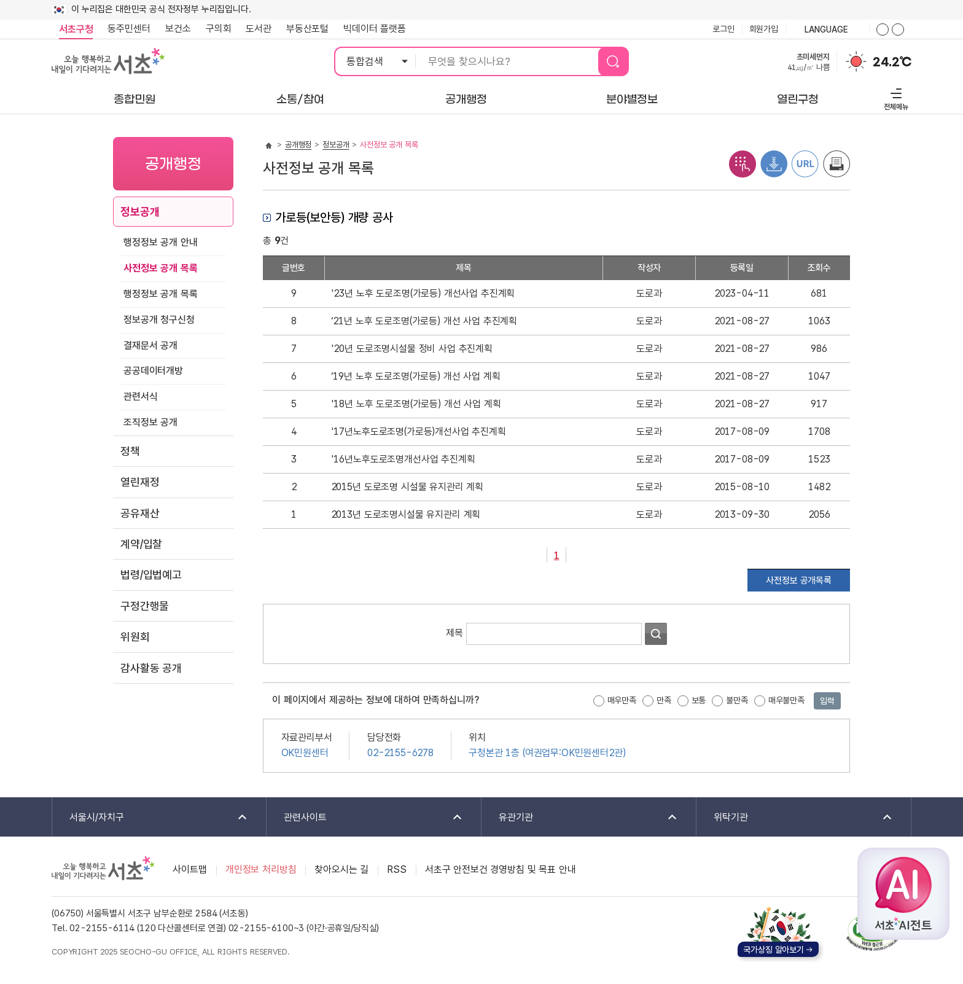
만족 (664, 700)
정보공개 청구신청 (159, 320)
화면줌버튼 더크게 (882, 29)
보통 (699, 700)
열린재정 (139, 481)
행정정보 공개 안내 (160, 242)
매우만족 (621, 700)
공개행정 (298, 144)
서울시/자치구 (150, 817)
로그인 (723, 29)
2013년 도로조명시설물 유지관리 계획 (406, 514)
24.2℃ (892, 62)
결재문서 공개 (150, 345)
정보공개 (139, 211)
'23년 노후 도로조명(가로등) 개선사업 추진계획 (423, 293)
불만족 (737, 700)
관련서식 (140, 396)
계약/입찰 (141, 543)
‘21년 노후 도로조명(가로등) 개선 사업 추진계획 (424, 321)
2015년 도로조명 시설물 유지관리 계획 (407, 487)
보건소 (178, 28)
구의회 (219, 28)
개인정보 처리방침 (261, 869)
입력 (827, 701)
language (827, 30)
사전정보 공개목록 (799, 580)
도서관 (258, 28)
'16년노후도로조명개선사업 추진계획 (403, 459)
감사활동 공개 (151, 668)
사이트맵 (189, 869)
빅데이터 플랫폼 (374, 28)
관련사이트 (365, 817)
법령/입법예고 (151, 574)
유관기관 (580, 817)
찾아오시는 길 (341, 869)
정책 (130, 451)
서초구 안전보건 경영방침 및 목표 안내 (500, 869)
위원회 (135, 636)
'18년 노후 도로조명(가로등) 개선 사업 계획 (416, 404)
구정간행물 (144, 605)
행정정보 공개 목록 (160, 294)
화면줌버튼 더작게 (898, 29)
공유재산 (139, 513)
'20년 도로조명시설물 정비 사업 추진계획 (412, 348)
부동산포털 (307, 28)
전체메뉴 (894, 97)
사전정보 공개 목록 (160, 268)
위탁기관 (795, 817)
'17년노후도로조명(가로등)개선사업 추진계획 (418, 431)
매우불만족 (786, 700)
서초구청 (76, 29)
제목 (454, 633)
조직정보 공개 (150, 422)
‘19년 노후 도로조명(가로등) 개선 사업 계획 (416, 376)
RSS (397, 869)
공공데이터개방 (153, 371)
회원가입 (763, 29)
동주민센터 (125, 29)
